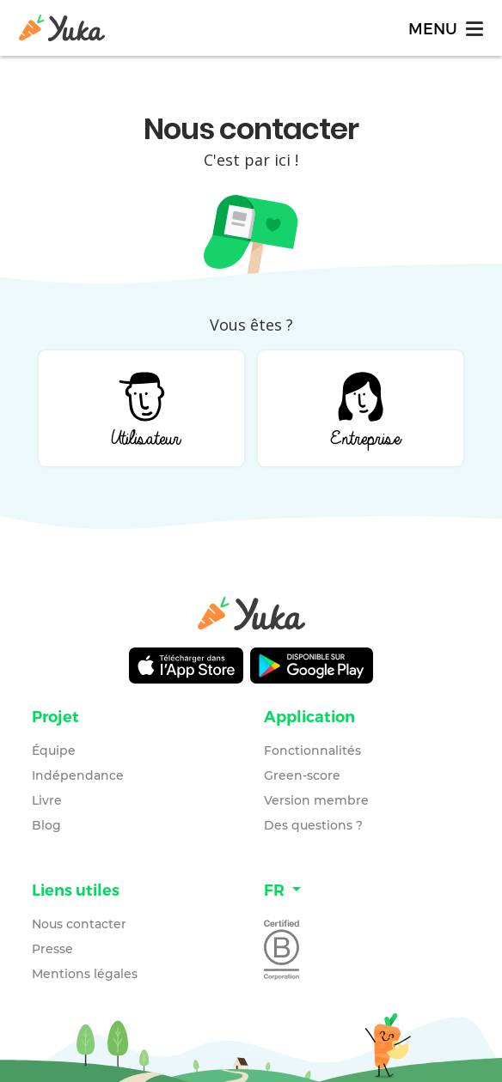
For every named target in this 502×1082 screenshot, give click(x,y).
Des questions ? (313, 825)
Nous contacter (79, 924)
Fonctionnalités (312, 750)
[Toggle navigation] (444, 27)
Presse (52, 949)
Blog (46, 825)
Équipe (54, 750)
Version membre (316, 800)
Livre (47, 800)
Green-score (302, 775)
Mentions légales (85, 974)
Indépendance (78, 775)
